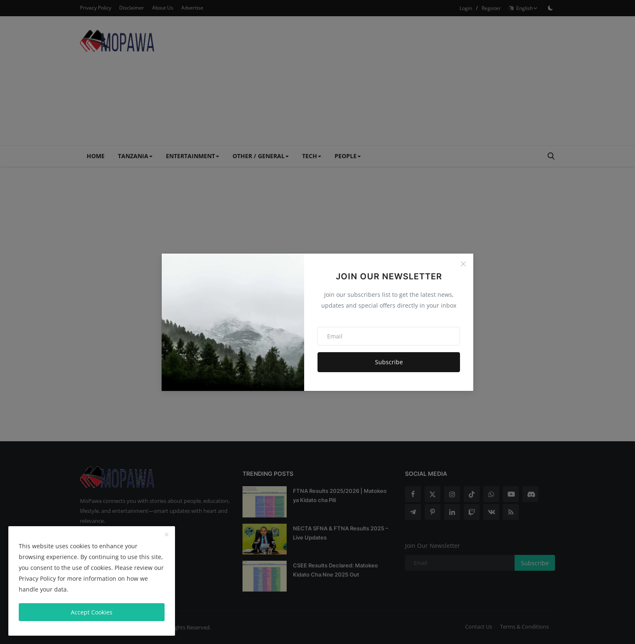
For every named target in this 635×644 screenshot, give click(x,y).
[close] (166, 535)
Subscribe (389, 362)
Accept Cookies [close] (91, 612)
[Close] (463, 264)
